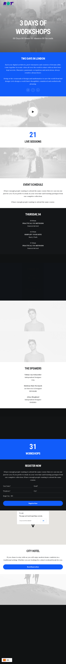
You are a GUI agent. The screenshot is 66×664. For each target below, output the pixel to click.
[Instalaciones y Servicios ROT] (8, 4)
